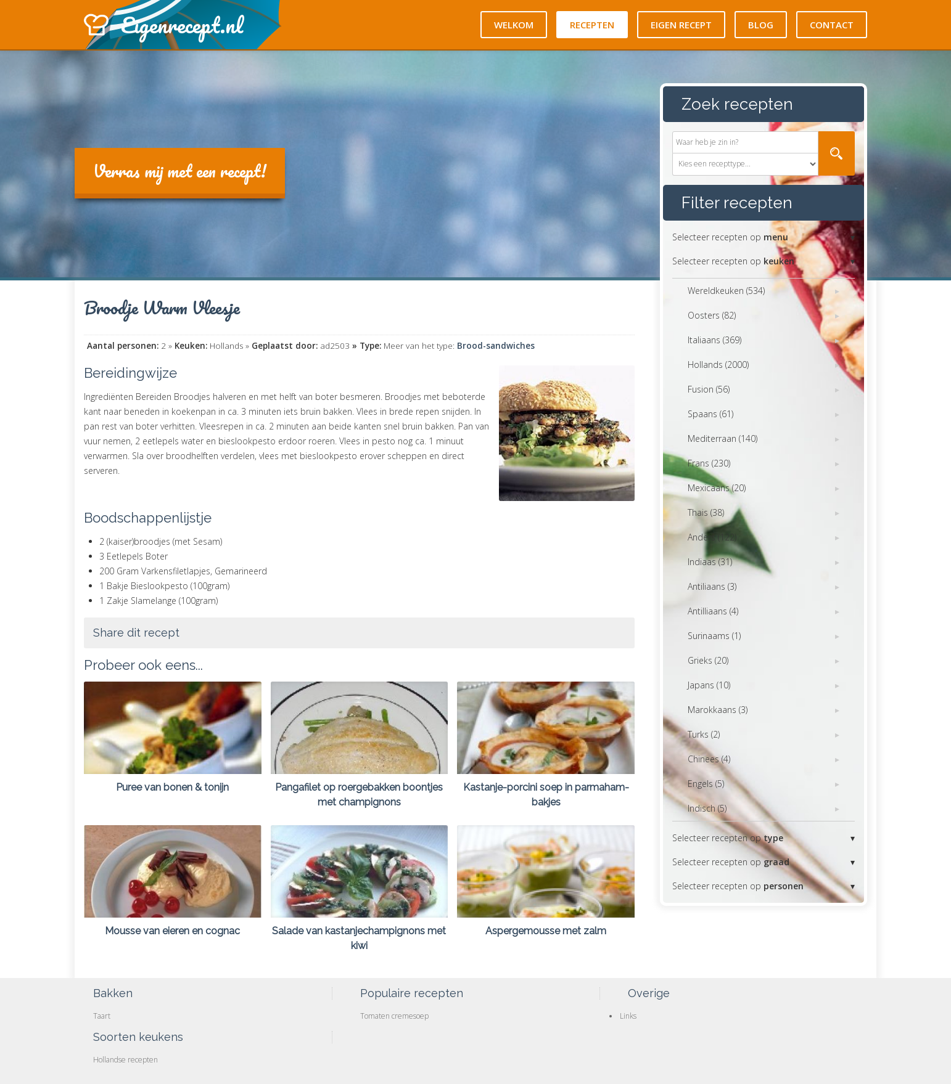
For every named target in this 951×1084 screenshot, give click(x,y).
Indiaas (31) (710, 562)
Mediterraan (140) (722, 438)
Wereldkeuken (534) (726, 290)
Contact (832, 24)
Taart (101, 1016)
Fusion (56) (709, 389)
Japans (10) (709, 685)
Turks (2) (704, 734)
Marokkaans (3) (717, 709)
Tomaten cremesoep (394, 1016)
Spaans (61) (710, 414)
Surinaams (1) (714, 636)
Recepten (592, 24)
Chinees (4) (709, 759)
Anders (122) (712, 537)
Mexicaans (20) (717, 488)
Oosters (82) (712, 315)
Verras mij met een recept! (179, 170)
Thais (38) (706, 512)
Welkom (513, 24)
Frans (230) (709, 463)
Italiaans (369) (714, 340)
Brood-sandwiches (496, 345)
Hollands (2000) (718, 364)
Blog (760, 24)
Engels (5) (706, 783)
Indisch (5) (707, 808)
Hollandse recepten (125, 1059)
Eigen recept (681, 24)
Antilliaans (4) (713, 611)
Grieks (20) (708, 660)
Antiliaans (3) (712, 586)
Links (628, 1016)
